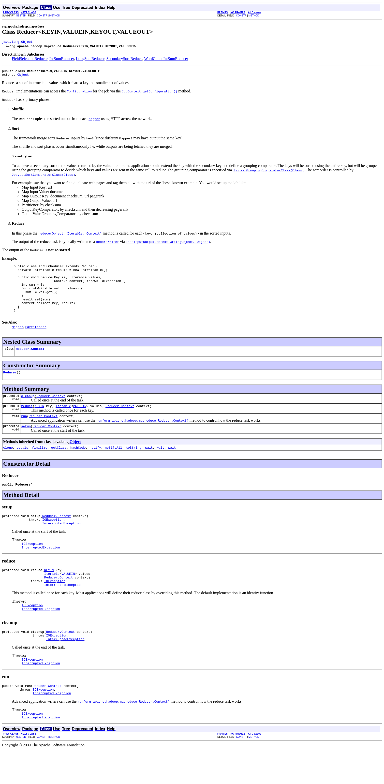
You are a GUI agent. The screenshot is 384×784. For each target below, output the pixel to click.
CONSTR (42, 15)
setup (26, 443)
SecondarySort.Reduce (124, 59)
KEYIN (39, 421)
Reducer (10, 386)
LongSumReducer (90, 59)
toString (133, 465)
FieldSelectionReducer (29, 59)
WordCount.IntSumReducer (166, 59)
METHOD (54, 15)
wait (149, 465)
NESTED (21, 15)
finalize (39, 465)
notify (95, 465)
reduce (27, 421)
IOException (52, 539)
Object (23, 76)
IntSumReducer (61, 59)
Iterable (63, 421)
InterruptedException (61, 544)
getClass (58, 465)
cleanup (28, 410)
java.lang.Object (17, 42)
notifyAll (113, 465)
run (24, 432)
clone (8, 465)
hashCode (78, 465)
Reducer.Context (30, 362)
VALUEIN (79, 421)
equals (22, 465)
